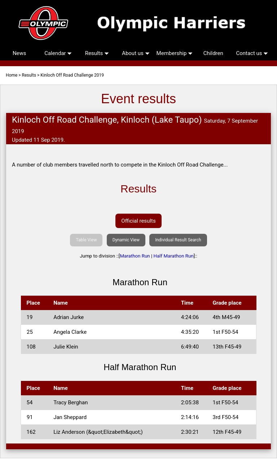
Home (11, 75)
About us (135, 53)
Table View (86, 239)
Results (97, 53)
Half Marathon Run (174, 256)
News (19, 53)
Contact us (252, 53)
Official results (138, 221)
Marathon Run (135, 256)
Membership (175, 53)
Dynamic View (126, 239)
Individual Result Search (178, 239)
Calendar (58, 53)
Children (213, 53)
